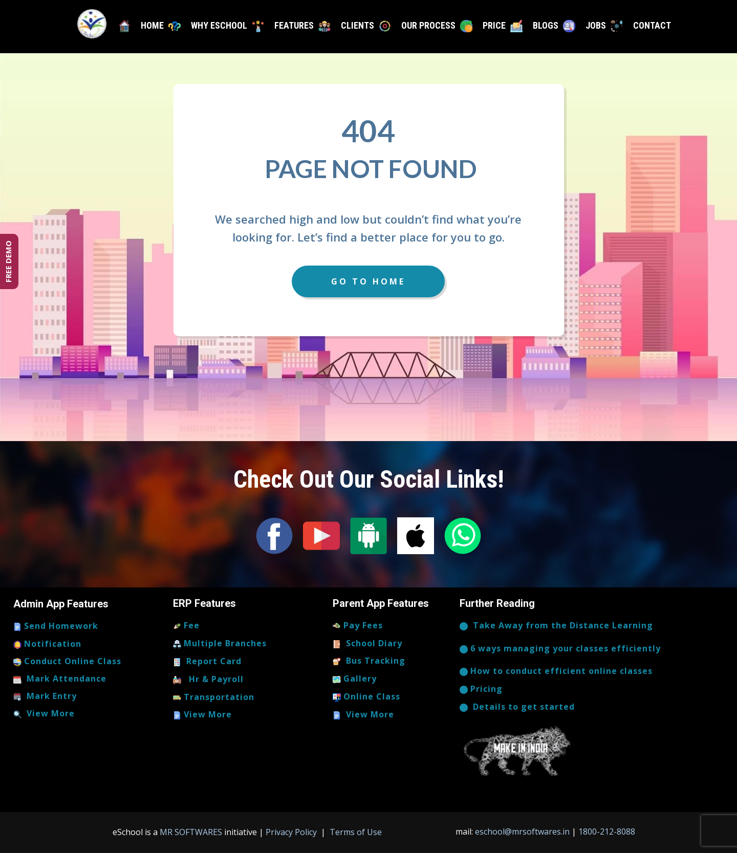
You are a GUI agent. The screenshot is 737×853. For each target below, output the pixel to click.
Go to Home (368, 281)
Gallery (355, 679)
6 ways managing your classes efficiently (560, 649)
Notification (47, 644)
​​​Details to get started (517, 707)
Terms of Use (355, 832)
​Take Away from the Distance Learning (556, 626)
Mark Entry (45, 696)
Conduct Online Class (67, 661)
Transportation (213, 697)
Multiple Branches (220, 644)
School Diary (367, 644)
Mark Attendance (59, 679)
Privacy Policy (292, 832)
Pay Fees (358, 626)
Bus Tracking (369, 661)
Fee (186, 626)
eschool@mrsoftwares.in (522, 831)
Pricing (481, 689)
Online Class (366, 697)
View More (44, 714)
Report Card (207, 661)
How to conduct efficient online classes (556, 671)
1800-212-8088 (606, 831)
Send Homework (55, 626)
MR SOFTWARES (192, 832)
